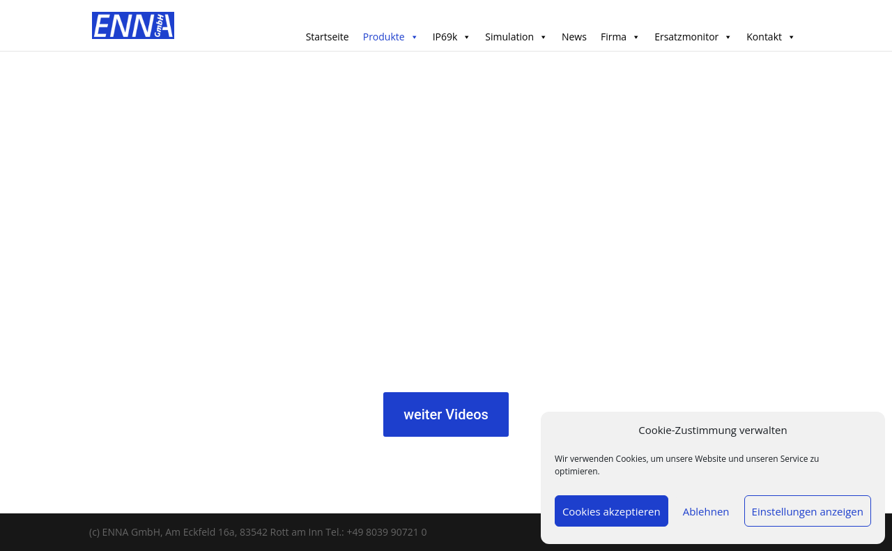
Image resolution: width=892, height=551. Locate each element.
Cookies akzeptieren (611, 511)
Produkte (391, 36)
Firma (620, 36)
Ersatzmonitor (693, 36)
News (574, 36)
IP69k (452, 36)
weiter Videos (446, 414)
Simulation (516, 36)
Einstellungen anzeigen (807, 511)
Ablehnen (706, 511)
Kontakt (771, 36)
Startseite (327, 36)
